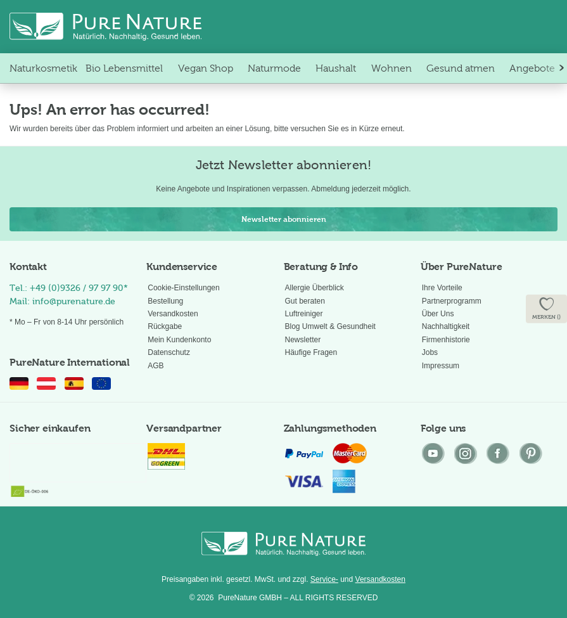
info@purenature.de (73, 301)
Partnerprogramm (451, 301)
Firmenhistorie (446, 339)
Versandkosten (173, 313)
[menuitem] (43, 68)
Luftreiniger (304, 313)
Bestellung (165, 301)
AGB (155, 365)
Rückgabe (165, 326)
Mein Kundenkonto (179, 339)
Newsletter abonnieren (283, 219)
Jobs (430, 352)
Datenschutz (169, 352)
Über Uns (438, 313)
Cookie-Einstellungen (183, 287)
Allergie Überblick (314, 287)
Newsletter (303, 339)
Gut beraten (305, 301)
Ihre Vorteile (442, 287)
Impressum (440, 365)
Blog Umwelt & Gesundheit (330, 326)
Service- (324, 579)
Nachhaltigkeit (445, 326)
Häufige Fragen (311, 352)
